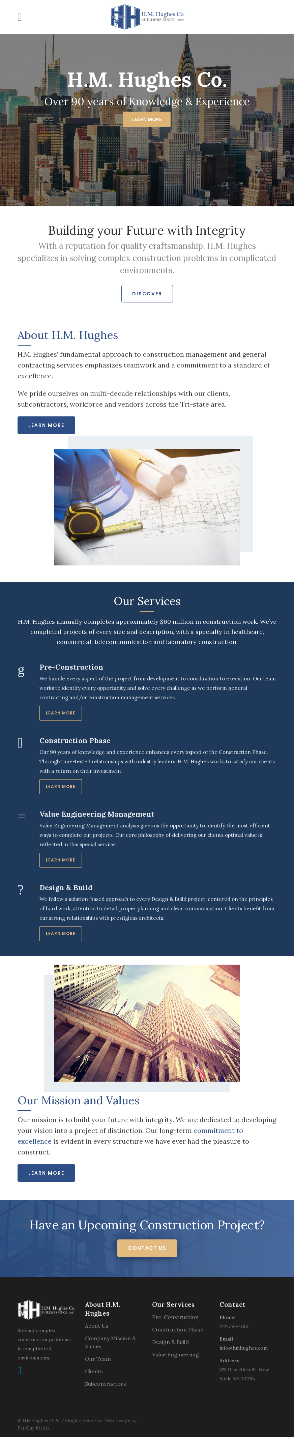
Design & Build (170, 1342)
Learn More (146, 119)
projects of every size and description (118, 632)
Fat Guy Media (34, 1428)
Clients (94, 1371)
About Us (97, 1325)
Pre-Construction (175, 1317)
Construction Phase (177, 1329)
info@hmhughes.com (243, 1348)
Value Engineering (175, 1354)
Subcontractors (105, 1383)
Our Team (98, 1358)
